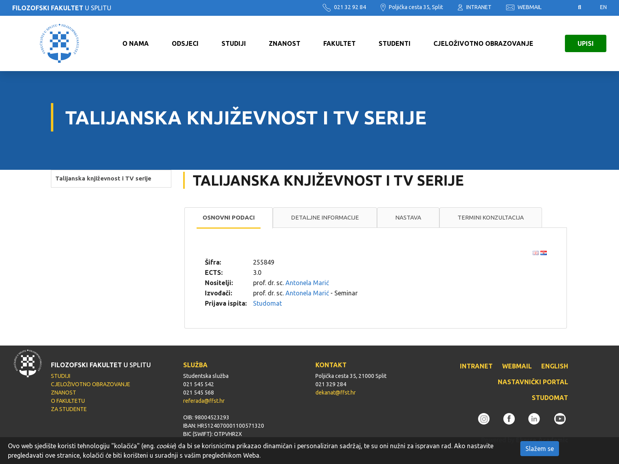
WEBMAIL (524, 7)
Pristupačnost (559, 7)
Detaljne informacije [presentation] (325, 217)
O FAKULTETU (68, 401)
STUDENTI (395, 43)
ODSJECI (185, 43)
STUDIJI (233, 43)
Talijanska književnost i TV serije (103, 178)
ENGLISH (554, 366)
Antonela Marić (307, 282)
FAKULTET (339, 43)
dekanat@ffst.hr (335, 392)
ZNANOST (284, 43)
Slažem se (539, 448)
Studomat (267, 303)
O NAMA (135, 43)
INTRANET (474, 7)
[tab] (228, 218)
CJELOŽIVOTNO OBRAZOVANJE (483, 43)
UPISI (586, 43)
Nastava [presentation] (408, 217)
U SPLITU (61, 7)
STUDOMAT (550, 397)
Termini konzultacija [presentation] (491, 217)
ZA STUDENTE (69, 409)
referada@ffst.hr (204, 401)
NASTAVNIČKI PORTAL (533, 381)
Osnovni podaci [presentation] (229, 217)
